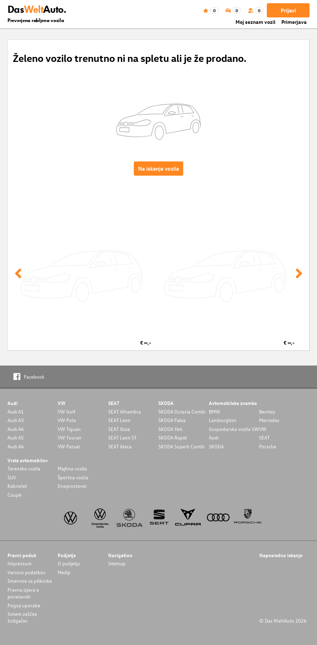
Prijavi (288, 10)
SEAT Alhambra (124, 411)
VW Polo (67, 420)
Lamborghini (222, 420)
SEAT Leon (119, 420)
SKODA (216, 446)
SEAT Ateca (120, 446)
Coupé (14, 494)
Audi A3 (15, 420)
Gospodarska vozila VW (234, 429)
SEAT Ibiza (119, 429)
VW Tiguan (69, 429)
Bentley (267, 411)
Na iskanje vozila (158, 168)
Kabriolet (17, 486)
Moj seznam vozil (255, 21)
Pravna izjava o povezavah (23, 593)
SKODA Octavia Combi (181, 411)
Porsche (267, 446)
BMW (214, 411)
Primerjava (294, 21)
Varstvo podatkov (26, 572)
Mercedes (269, 420)
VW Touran (69, 437)
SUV (11, 477)
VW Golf (66, 411)
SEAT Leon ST (122, 437)
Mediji (64, 572)
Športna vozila (73, 477)
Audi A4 (15, 429)
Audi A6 (15, 446)
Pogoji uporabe (23, 605)
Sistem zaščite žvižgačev (22, 617)
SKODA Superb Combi (181, 446)
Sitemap (117, 563)
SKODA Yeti (170, 429)
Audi (213, 437)
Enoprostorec (72, 486)
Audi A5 (15, 437)
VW (262, 429)
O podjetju (69, 563)
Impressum (19, 563)
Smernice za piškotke (29, 580)
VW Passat (69, 446)
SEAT (264, 437)
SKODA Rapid (172, 437)
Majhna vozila (72, 468)
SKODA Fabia (172, 420)
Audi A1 (15, 411)
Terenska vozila (23, 468)
